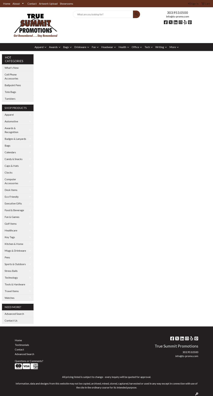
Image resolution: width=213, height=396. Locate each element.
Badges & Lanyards (15, 138)
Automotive (11, 121)
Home (6, 3)
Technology (11, 277)
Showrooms (66, 3)
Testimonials (22, 344)
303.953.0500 (177, 12)
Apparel (9, 114)
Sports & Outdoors (15, 264)
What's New (12, 67)
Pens (7, 257)
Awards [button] (53, 47)
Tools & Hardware (15, 284)
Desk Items (11, 189)
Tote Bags (10, 91)
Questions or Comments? (29, 360)
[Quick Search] (103, 14)
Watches (9, 297)
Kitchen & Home (14, 243)
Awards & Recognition (11, 130)
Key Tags (10, 237)
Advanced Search (14, 313)
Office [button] (135, 47)
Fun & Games (12, 216)
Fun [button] (94, 47)
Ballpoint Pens (13, 85)
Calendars (10, 152)
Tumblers (10, 98)
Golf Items (11, 223)
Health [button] (122, 47)
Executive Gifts (13, 203)
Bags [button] (66, 47)
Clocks (8, 172)
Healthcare (11, 230)
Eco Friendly (12, 196)
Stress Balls (11, 270)
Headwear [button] (107, 47)
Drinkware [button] (80, 47)
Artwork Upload (48, 3)
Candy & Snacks (14, 159)
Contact (32, 3)
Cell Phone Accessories (11, 76)
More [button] (172, 47)
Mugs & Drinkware (15, 250)
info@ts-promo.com (177, 16)
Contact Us (11, 320)
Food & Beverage (14, 210)
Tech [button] (147, 47)
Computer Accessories (11, 181)
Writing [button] (159, 47)
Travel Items (12, 291)
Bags (7, 145)
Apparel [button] (39, 47)
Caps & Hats (12, 165)
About (16, 3)
